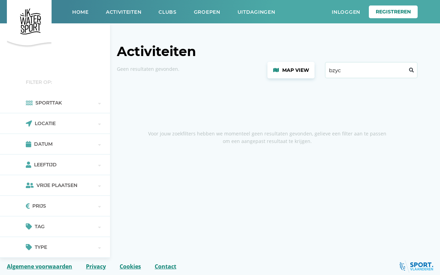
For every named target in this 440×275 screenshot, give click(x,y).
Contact (165, 266)
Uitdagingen (256, 12)
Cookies (130, 266)
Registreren (393, 12)
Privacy (96, 266)
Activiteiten (123, 12)
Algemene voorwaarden (39, 266)
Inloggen (346, 12)
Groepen (207, 12)
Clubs (167, 12)
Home (80, 12)
